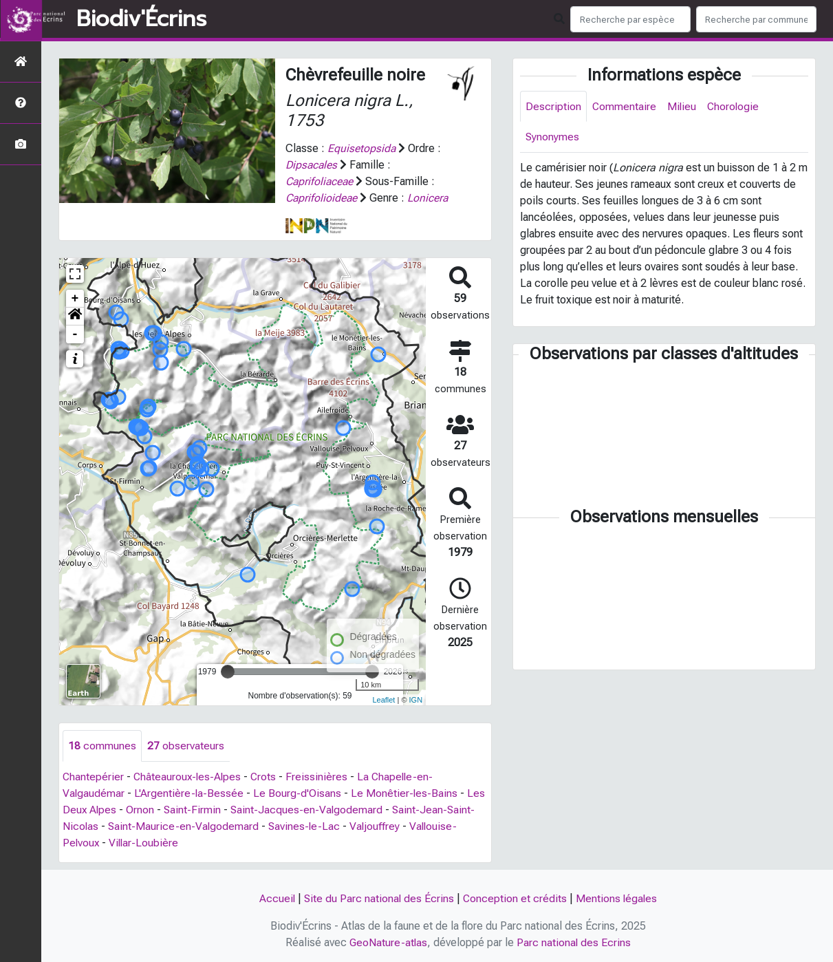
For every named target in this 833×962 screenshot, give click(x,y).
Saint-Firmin (194, 809)
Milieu (682, 106)
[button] (75, 316)
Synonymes (553, 137)
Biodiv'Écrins (141, 19)
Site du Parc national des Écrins (378, 898)
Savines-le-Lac (306, 826)
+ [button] (75, 298)
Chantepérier (94, 776)
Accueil (275, 898)
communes (102, 745)
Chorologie (734, 106)
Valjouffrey (378, 826)
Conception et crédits (515, 898)
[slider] (228, 671)
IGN (416, 700)
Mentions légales (617, 898)
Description (553, 106)
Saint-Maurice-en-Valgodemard (185, 826)
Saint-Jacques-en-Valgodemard (309, 809)
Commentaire (624, 106)
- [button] (75, 334)
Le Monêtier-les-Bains (405, 793)
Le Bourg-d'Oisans (299, 793)
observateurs (185, 745)
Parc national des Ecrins (574, 942)
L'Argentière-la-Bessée (190, 793)
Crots (267, 776)
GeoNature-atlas (387, 942)
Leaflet (383, 700)
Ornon (141, 809)
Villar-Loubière (145, 842)
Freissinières (320, 776)
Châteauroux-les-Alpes (189, 776)
